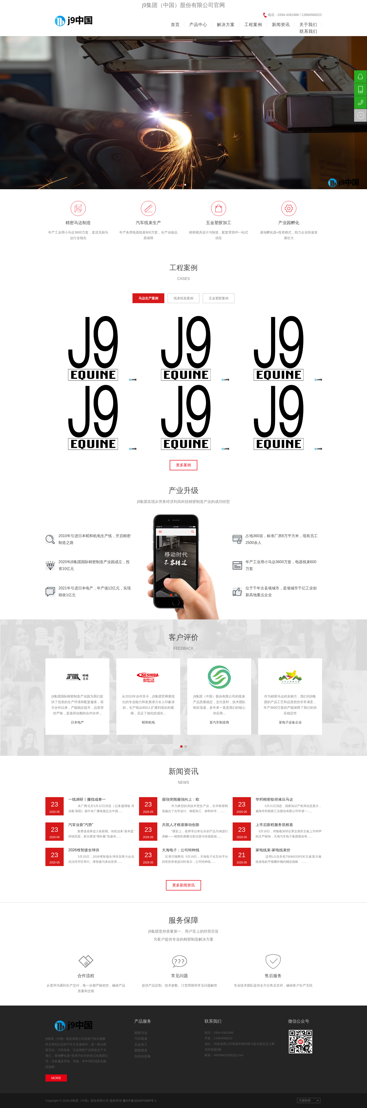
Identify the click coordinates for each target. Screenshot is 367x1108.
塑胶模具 (140, 1050)
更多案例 (183, 465)
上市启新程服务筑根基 (274, 825)
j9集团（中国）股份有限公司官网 (183, 5)
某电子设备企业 (290, 722)
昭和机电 (148, 722)
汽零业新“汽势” (80, 825)
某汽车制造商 (219, 722)
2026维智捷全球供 (83, 850)
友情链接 (308, 1100)
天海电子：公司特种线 (180, 850)
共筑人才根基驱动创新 (180, 825)
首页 (175, 24)
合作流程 (85, 975)
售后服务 (273, 975)
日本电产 (77, 722)
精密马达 (140, 1033)
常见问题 (179, 975)
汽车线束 (140, 1038)
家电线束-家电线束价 (273, 850)
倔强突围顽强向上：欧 (180, 799)
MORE (56, 1078)
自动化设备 (142, 1056)
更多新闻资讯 (183, 885)
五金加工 (140, 1044)
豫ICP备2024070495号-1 (140, 1100)
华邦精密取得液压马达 (274, 799)
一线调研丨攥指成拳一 (87, 799)
